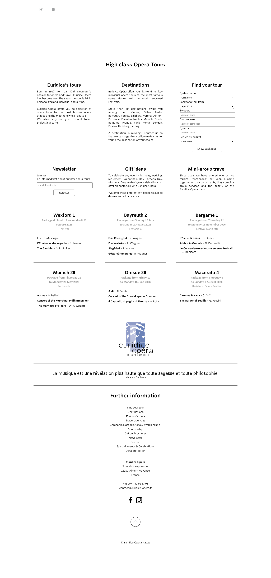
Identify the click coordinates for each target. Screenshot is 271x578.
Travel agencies (135, 446)
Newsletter (135, 464)
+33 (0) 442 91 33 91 (135, 509)
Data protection (135, 477)
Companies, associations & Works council (135, 451)
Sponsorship (135, 455)
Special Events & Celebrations (135, 472)
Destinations (135, 438)
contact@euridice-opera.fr (135, 514)
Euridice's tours (135, 442)
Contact (135, 468)
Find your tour (135, 433)
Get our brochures (135, 459)
